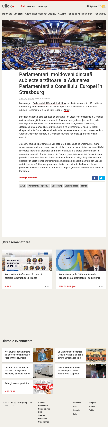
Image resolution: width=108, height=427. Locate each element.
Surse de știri (44, 409)
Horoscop (42, 6)
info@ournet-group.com (21, 402)
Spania (92, 406)
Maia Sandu (87, 13)
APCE (66, 110)
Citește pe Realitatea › (28, 177)
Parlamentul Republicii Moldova (39, 186)
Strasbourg (57, 186)
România (77, 403)
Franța (84, 186)
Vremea (31, 6)
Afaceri (10, 391)
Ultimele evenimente (17, 341)
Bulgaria (92, 403)
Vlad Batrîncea (71, 186)
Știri (23, 6)
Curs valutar (43, 422)
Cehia (91, 410)
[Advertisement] (62, 210)
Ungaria (76, 410)
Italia (75, 406)
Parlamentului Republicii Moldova (50, 103)
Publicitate (43, 406)
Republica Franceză (42, 106)
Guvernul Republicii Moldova (72, 13)
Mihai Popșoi (67, 286)
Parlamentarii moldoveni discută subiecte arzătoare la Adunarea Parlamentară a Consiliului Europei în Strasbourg (60, 83)
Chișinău (92, 6)
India (75, 414)
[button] (95, 178)
